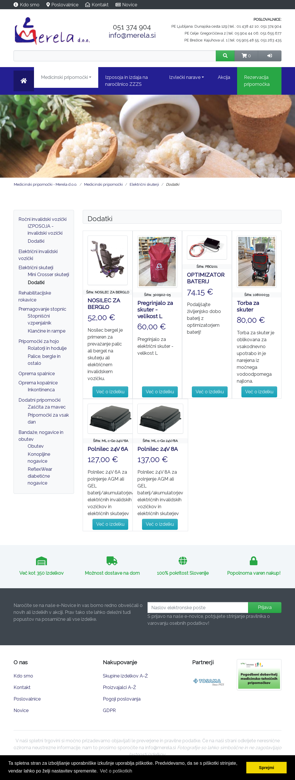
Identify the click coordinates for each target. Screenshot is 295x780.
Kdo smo (29, 4)
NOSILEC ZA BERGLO (104, 303)
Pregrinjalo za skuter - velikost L (155, 309)
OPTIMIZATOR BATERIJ (205, 278)
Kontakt (100, 4)
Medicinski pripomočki (64, 77)
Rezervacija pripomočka (257, 81)
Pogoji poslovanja (122, 699)
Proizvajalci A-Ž (119, 687)
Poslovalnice (64, 4)
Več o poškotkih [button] (116, 770)
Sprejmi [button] (266, 767)
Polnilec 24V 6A (108, 449)
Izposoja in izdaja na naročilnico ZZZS (126, 81)
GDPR (109, 710)
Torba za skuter (248, 306)
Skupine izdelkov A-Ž (125, 676)
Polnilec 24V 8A (157, 449)
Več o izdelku (110, 391)
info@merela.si (132, 35)
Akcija (224, 77)
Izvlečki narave (185, 77)
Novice (129, 4)
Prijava (265, 607)
